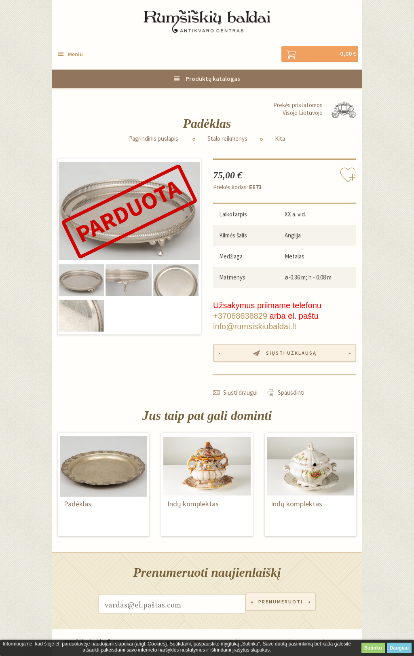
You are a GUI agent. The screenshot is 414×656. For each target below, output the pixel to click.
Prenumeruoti (280, 606)
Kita (280, 139)
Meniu (75, 54)
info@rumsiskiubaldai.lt (254, 327)
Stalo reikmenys (227, 139)
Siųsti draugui (240, 394)
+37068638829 (240, 316)
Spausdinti (291, 394)
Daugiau (399, 648)
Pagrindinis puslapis (153, 139)
